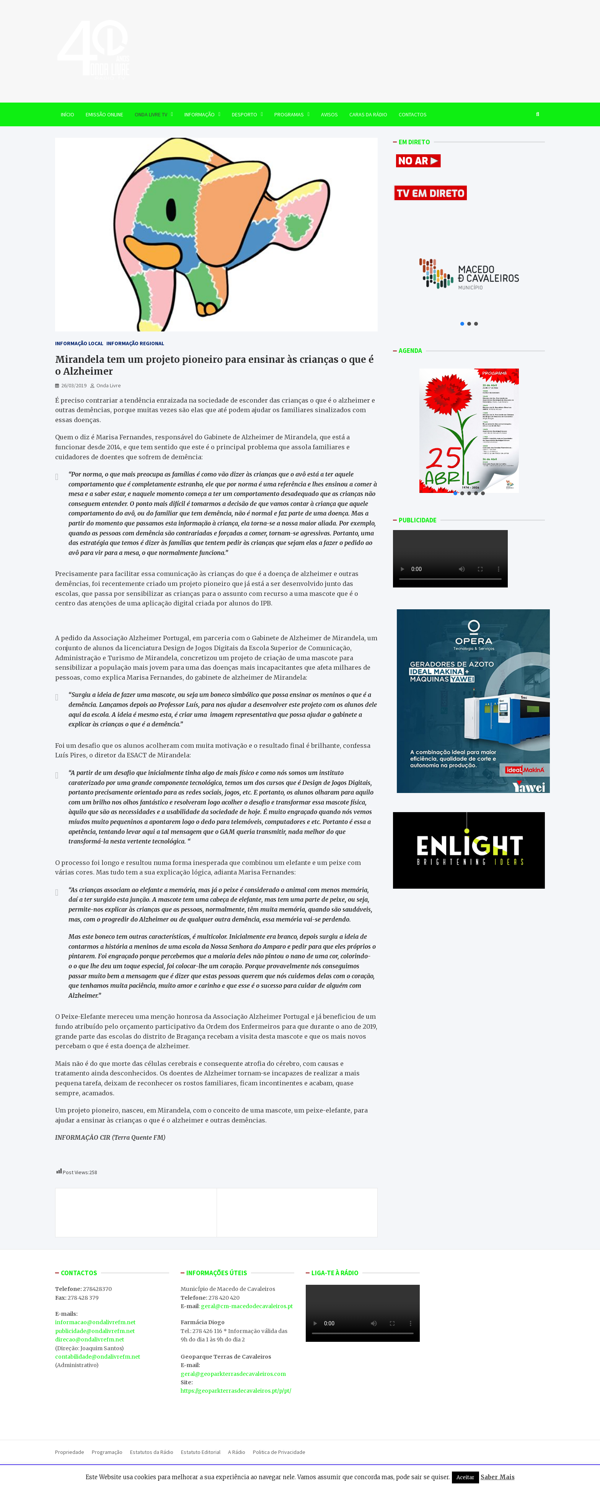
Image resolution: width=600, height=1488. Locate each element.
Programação (107, 1452)
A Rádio (236, 1452)
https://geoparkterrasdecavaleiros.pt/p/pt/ (236, 1390)
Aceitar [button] (465, 1477)
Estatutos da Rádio (151, 1452)
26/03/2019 (73, 385)
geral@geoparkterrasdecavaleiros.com (233, 1374)
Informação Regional (135, 343)
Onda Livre (108, 385)
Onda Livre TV (151, 114)
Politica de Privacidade (279, 1452)
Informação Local (79, 343)
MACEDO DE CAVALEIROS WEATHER (363, 1388)
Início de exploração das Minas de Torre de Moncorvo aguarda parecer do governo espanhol (132, 1213)
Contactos (413, 114)
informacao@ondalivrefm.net (95, 1322)
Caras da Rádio (368, 114)
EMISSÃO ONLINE (104, 114)
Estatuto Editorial (200, 1452)
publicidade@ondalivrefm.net (95, 1331)
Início (67, 114)
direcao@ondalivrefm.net (89, 1339)
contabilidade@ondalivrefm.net (97, 1356)
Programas (289, 114)
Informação (199, 114)
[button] (462, 324)
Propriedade (69, 1452)
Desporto (244, 114)
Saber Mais (498, 1477)
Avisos (329, 114)
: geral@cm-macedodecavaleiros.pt (246, 1306)
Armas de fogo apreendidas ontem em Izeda (299, 1204)
